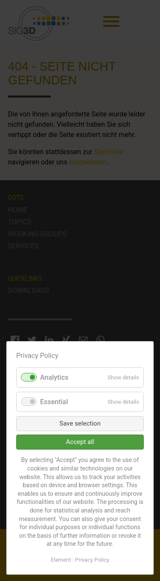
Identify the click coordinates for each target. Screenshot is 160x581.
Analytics (54, 377)
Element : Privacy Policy (80, 560)
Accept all (80, 442)
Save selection (79, 423)
